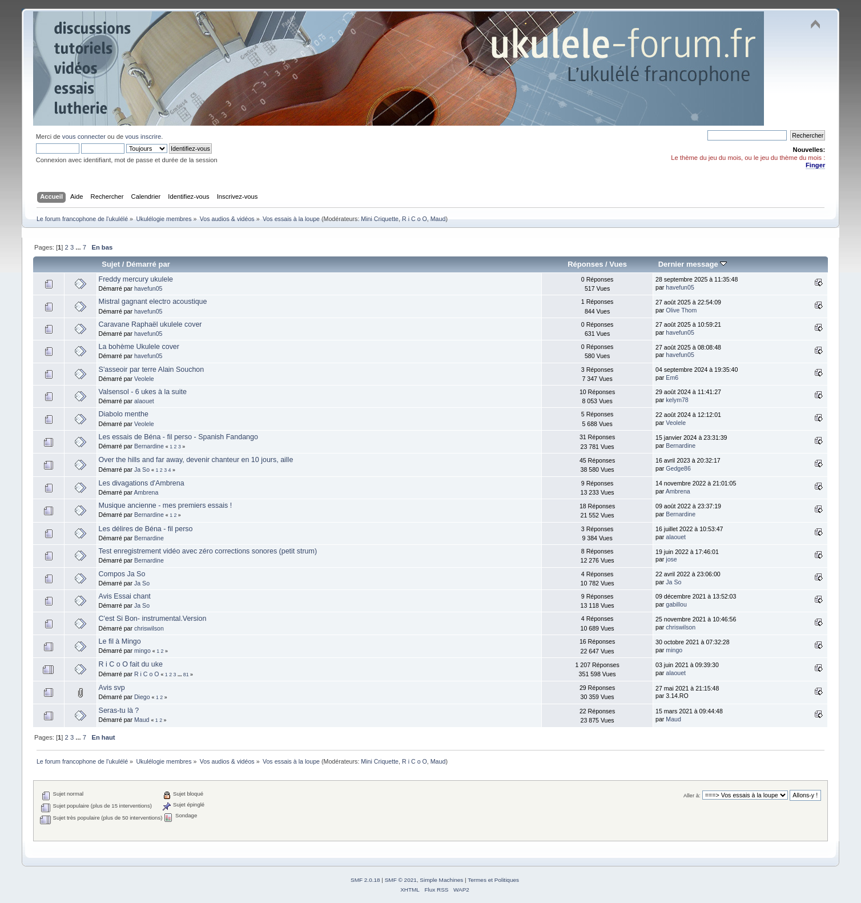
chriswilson (149, 628)
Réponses (585, 264)
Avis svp (112, 688)
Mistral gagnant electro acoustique (153, 302)
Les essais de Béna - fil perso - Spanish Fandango (178, 437)
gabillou (676, 604)
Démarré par (148, 264)
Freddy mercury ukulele (136, 279)
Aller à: (692, 795)
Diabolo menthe (123, 414)
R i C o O (414, 218)
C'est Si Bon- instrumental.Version (153, 619)
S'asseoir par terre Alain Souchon (151, 370)
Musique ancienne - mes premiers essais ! (165, 505)
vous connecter (84, 136)
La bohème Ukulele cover (139, 347)
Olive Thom (681, 310)
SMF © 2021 (401, 880)
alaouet (144, 401)
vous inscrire (143, 136)
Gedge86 (678, 468)
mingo (142, 650)
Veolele (144, 378)
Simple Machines (441, 880)
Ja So (142, 469)
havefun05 (148, 288)
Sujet (111, 264)
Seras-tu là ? (119, 711)
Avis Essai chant (125, 596)
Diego (142, 696)
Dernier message (692, 264)
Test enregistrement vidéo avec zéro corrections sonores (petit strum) (208, 551)
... (78, 247)
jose (671, 559)
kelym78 (677, 399)
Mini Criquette (380, 218)
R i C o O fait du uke (131, 664)
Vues (618, 264)
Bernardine (149, 446)
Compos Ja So (122, 574)
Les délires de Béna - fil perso (146, 529)
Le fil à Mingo (120, 641)
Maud (438, 218)
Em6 (672, 377)
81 (186, 674)
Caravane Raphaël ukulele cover (150, 324)
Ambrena (146, 492)
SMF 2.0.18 (365, 880)
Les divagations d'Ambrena (141, 483)
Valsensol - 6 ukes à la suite (143, 392)
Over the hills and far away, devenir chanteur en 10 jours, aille (196, 460)
